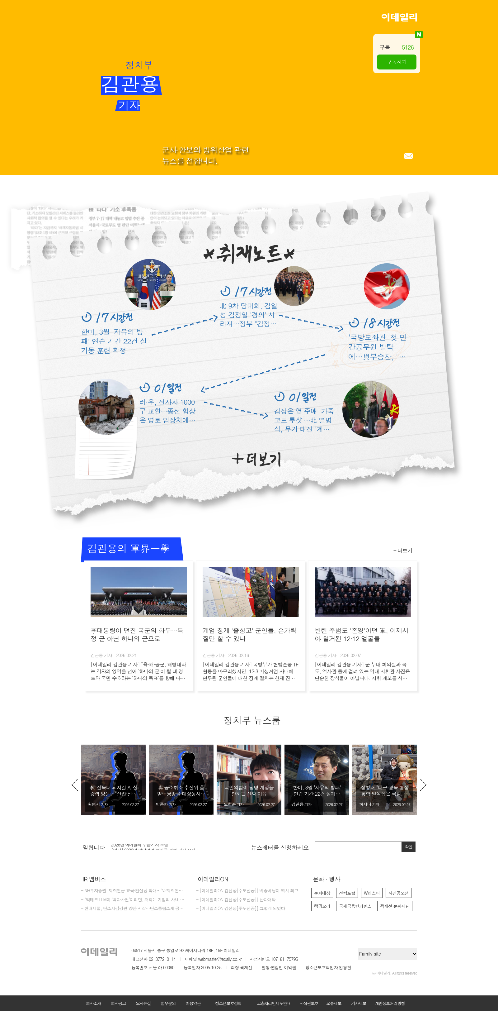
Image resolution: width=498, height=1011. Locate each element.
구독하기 (397, 61)
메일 (408, 156)
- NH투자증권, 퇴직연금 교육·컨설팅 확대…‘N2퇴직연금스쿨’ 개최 (134, 891)
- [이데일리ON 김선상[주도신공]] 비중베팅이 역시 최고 (247, 891)
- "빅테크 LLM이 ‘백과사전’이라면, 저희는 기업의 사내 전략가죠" (134, 900)
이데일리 (399, 17)
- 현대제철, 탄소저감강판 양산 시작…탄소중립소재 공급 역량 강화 (134, 908)
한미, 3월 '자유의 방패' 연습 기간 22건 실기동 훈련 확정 (114, 341)
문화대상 (322, 893)
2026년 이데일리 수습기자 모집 (139, 847)
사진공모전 (398, 893)
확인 (408, 847)
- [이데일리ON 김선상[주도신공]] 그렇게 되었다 (240, 908)
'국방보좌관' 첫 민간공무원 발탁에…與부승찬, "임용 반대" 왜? (377, 346)
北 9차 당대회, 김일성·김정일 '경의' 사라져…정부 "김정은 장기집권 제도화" (248, 314)
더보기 (256, 459)
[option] (113, 780)
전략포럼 (347, 893)
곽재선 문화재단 (395, 906)
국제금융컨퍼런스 (355, 906)
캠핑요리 (322, 906)
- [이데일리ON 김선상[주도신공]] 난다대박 (236, 900)
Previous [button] (75, 785)
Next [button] (423, 785)
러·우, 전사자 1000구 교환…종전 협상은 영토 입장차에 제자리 (167, 410)
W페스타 (372, 893)
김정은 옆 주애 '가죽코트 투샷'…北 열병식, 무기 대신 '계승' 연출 (304, 419)
